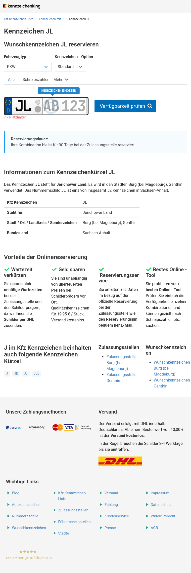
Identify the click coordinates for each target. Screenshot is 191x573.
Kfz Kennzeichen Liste (18, 19)
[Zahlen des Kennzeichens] (74, 106)
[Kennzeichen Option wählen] (70, 67)
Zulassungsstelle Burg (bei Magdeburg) (121, 362)
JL (25, 373)
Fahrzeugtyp (15, 56)
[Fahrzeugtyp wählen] (28, 67)
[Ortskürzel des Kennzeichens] (23, 106)
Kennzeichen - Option (74, 56)
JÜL (36, 373)
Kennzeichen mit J (51, 19)
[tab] (11, 79)
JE (16, 373)
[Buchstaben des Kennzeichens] (51, 106)
